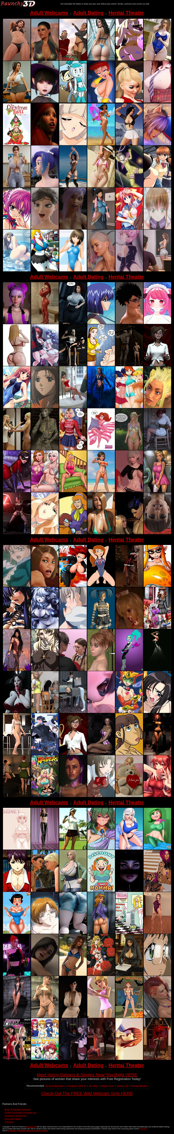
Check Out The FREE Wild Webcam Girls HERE (87, 1093)
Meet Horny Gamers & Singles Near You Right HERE (87, 1074)
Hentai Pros (107, 1085)
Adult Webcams (49, 13)
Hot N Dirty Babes (13, 1119)
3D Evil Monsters (55, 1085)
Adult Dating (88, 13)
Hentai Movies (139, 1085)
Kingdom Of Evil (76, 1085)
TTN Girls (9, 1122)
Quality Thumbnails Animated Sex (21, 1112)
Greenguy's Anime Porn (16, 1115)
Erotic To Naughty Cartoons (18, 1109)
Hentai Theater (126, 13)
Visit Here (143, 1129)
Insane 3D (122, 1085)
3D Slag (93, 1085)
